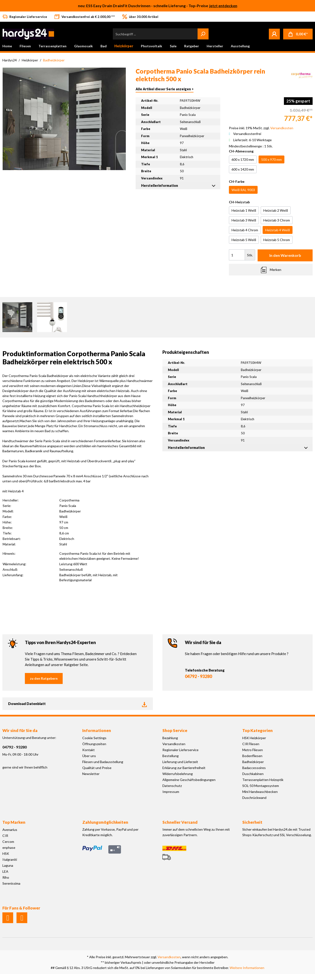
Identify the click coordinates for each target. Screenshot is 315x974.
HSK (5, 853)
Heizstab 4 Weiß (277, 230)
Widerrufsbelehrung (177, 774)
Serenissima (11, 883)
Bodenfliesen (252, 756)
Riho (5, 877)
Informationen (96, 730)
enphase (8, 847)
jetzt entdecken (223, 5)
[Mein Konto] (274, 34)
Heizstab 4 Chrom (245, 230)
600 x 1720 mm (243, 159)
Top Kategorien (257, 730)
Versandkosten (173, 744)
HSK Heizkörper (254, 738)
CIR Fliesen (250, 744)
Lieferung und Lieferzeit (180, 762)
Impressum (170, 792)
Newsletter (90, 774)
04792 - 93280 (198, 676)
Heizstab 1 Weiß (244, 210)
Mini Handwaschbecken (260, 792)
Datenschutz (172, 786)
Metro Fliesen (252, 750)
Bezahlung (170, 738)
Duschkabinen (253, 774)
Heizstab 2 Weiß (275, 210)
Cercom (8, 841)
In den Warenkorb (285, 255)
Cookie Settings (94, 738)
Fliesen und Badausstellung (102, 762)
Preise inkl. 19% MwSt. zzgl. (261, 128)
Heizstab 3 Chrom (276, 220)
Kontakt (88, 750)
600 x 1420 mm (243, 169)
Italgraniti (9, 859)
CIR (5, 836)
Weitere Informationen (247, 968)
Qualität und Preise (96, 768)
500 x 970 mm (271, 159)
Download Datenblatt (77, 703)
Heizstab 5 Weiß (244, 240)
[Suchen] (203, 33)
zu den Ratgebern (44, 678)
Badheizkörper (253, 762)
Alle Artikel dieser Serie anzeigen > (164, 89)
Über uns (89, 756)
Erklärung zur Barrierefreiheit (183, 768)
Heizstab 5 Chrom (276, 240)
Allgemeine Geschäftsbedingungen (189, 780)
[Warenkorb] (298, 34)
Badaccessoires (254, 768)
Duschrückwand (254, 798)
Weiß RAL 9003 (243, 190)
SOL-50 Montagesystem (260, 786)
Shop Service (174, 730)
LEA (5, 871)
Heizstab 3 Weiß (244, 220)
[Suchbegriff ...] (155, 33)
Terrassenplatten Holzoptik (262, 780)
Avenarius (9, 830)
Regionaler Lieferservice (180, 750)
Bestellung (170, 756)
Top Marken (13, 822)
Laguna (7, 865)
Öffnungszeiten (94, 744)
